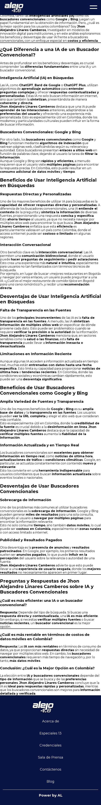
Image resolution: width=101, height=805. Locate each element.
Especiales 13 (50, 733)
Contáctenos (50, 769)
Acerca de (50, 721)
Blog (50, 781)
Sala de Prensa (50, 757)
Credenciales (50, 745)
